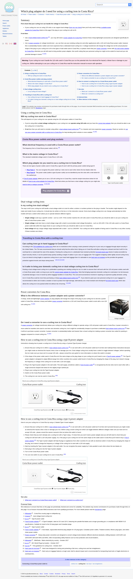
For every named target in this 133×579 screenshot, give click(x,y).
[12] (61, 260)
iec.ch (27, 519)
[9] (46, 184)
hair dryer (89, 564)
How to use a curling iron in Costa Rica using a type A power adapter (102, 86)
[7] (43, 53)
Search (5, 23)
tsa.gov (27, 546)
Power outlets (6, 26)
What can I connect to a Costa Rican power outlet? (97, 91)
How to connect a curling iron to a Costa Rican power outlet (98, 81)
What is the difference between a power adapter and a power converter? (103, 76)
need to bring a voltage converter (33, 184)
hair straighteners (97, 564)
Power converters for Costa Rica (89, 73)
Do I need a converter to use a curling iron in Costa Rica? (99, 78)
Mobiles (5, 31)
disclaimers (39, 108)
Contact (46, 573)
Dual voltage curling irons (33, 89)
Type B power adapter (31, 178)
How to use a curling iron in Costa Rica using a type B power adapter (102, 83)
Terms (68, 573)
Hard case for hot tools (32, 548)
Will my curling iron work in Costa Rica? (39, 76)
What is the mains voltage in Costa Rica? (40, 83)
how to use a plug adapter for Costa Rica (41, 181)
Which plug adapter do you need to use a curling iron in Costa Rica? (48, 86)
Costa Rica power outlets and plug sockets (38, 79)
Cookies (51, 573)
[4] (45, 184)
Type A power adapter (32, 529)
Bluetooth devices (7, 33)
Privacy (64, 573)
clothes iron (74, 564)
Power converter (30, 535)
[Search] (111, 4)
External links (83, 97)
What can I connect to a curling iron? (92, 94)
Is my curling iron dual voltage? (37, 91)
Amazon (27, 516)
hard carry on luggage (98, 257)
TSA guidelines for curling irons (43, 246)
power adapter (44, 298)
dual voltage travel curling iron (38, 37)
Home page (6, 20)
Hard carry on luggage (32, 551)
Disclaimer (57, 573)
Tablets (5, 36)
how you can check (76, 27)
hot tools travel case (102, 252)
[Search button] (129, 4)
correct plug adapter (104, 123)
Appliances (6, 28)
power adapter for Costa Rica (73, 37)
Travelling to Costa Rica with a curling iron (38, 95)
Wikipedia (28, 513)
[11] (58, 260)
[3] (94, 364)
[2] (49, 37)
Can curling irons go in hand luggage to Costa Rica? (43, 97)
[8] (59, 147)
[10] (56, 260)
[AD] (45, 53)
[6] (35, 440)
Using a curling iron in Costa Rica (35, 73)
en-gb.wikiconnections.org (31, 573)
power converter (34, 43)
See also (81, 89)
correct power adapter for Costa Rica (66, 272)
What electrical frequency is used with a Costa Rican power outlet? (47, 81)
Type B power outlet (86, 365)
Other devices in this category (88, 99)
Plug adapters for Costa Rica (54, 191)
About (41, 573)
